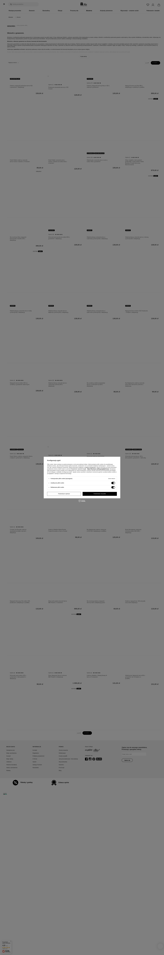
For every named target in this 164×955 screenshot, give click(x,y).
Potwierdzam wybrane (64, 493)
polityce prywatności (90, 467)
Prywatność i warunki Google (78, 469)
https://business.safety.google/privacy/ (98, 469)
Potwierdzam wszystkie (100, 493)
